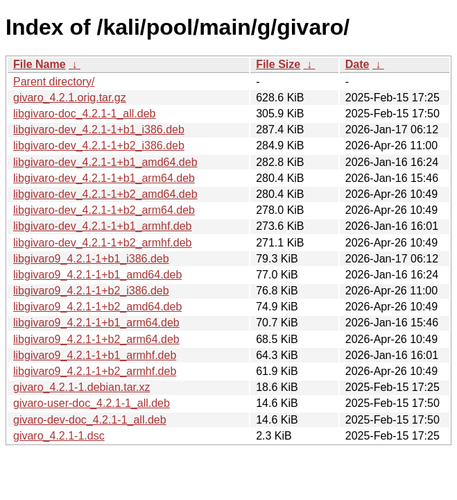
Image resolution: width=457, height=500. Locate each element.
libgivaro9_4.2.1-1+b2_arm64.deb (96, 339)
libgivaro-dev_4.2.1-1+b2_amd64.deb (105, 194)
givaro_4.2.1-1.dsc (59, 436)
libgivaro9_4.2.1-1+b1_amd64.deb (97, 275)
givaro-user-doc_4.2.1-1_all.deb (91, 403)
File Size (278, 64)
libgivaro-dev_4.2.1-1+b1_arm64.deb (104, 178)
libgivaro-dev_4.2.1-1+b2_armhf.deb (102, 243)
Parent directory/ (53, 82)
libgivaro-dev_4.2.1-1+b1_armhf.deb (102, 226)
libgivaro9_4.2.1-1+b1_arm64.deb (96, 322)
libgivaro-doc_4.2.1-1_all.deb (84, 113)
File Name (39, 64)
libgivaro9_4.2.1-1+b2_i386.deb (91, 291)
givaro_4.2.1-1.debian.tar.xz (81, 387)
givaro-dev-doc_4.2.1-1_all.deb (89, 420)
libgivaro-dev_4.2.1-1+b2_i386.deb (98, 145)
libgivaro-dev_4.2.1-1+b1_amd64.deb (105, 162)
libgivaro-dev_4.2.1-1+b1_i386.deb (98, 129)
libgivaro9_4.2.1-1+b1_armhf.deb (94, 355)
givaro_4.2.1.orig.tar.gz (69, 97)
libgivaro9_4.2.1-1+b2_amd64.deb (97, 306)
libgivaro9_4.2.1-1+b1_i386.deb (91, 259)
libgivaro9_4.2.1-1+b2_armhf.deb (94, 371)
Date (357, 64)
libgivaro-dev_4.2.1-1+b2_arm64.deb (104, 210)
